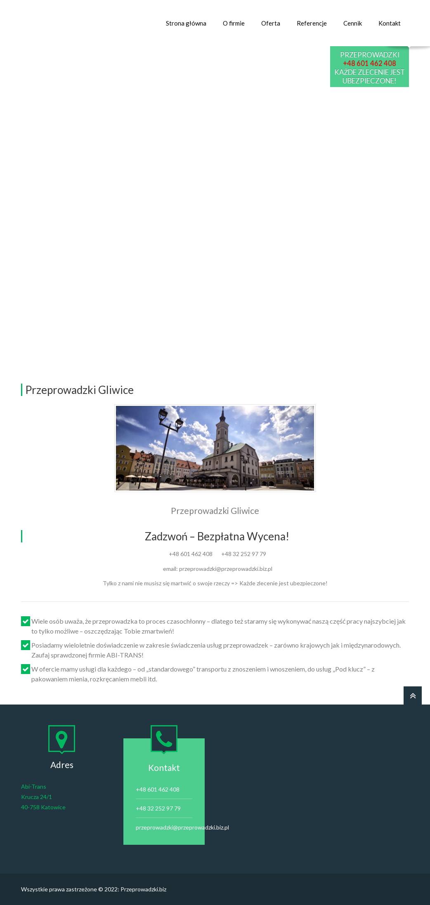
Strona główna (186, 23)
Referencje (312, 23)
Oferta (270, 23)
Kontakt (389, 23)
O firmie (234, 23)
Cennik (352, 23)
